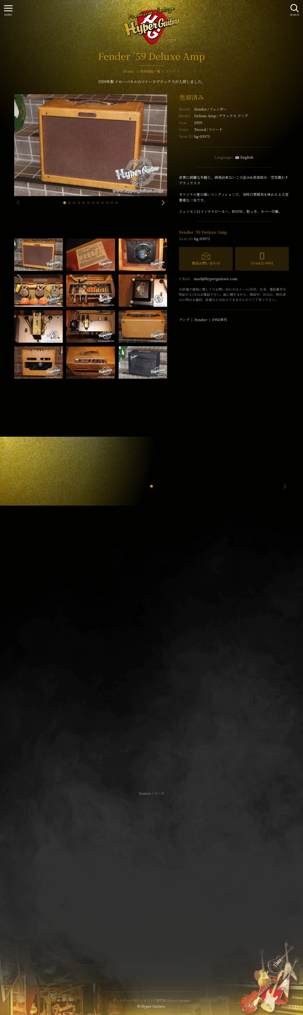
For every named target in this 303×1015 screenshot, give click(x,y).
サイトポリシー (151, 872)
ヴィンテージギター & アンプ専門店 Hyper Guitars (151, 1000)
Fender (210, 109)
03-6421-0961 (262, 262)
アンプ (184, 319)
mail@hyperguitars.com (215, 278)
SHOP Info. (151, 652)
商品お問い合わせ (206, 262)
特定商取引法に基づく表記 (151, 879)
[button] (64, 202)
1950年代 (219, 319)
